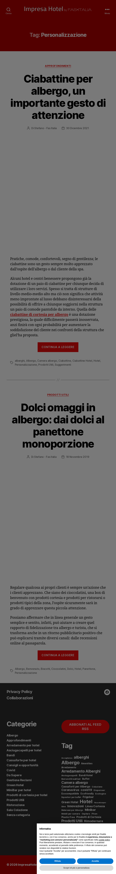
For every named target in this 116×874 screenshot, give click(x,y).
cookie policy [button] (104, 840)
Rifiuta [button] (57, 861)
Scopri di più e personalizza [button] (76, 868)
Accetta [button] (95, 861)
